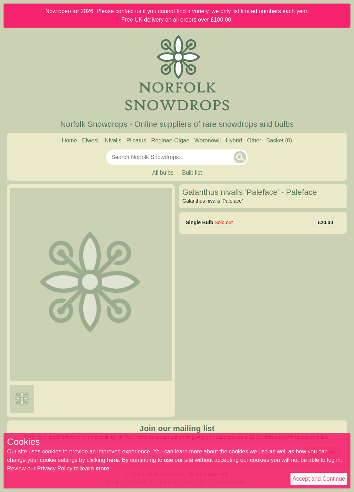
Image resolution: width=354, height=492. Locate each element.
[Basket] (279, 140)
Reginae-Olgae (170, 140)
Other (254, 140)
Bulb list (192, 173)
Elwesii (91, 140)
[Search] (240, 157)
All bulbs (162, 173)
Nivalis (113, 140)
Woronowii (207, 140)
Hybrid (234, 140)
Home (69, 140)
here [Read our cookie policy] (113, 460)
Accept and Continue (318, 479)
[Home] (177, 74)
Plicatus (136, 140)
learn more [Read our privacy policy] (94, 468)
